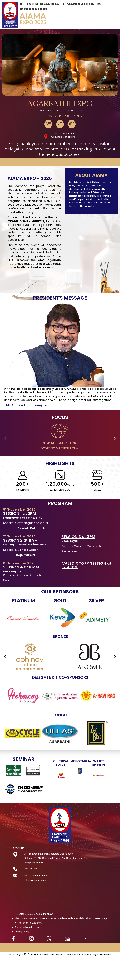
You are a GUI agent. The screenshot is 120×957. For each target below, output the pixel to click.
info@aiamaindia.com (35, 880)
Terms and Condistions (27, 927)
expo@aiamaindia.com (36, 875)
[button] (5, 439)
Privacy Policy (22, 931)
